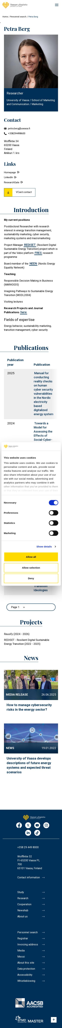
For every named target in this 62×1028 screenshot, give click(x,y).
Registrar (22, 938)
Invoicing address (27, 944)
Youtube (37, 825)
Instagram (46, 825)
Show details (44, 546)
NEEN (33, 263)
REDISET (30, 245)
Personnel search (18, 17)
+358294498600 (16, 133)
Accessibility (24, 974)
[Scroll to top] (54, 1020)
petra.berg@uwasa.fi (19, 128)
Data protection (26, 968)
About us (22, 916)
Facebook (19, 825)
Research (22, 898)
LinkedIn (28, 833)
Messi (21, 956)
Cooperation (24, 904)
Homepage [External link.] (10, 172)
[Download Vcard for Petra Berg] (19, 192)
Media (21, 950)
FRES (38, 253)
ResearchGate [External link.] (11, 182)
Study (20, 892)
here (24, 312)
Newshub (22, 910)
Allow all (31, 556)
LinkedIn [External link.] (8, 177)
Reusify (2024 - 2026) (16, 634)
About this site (25, 962)
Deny (31, 578)
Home (5, 17)
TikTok (37, 833)
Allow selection (31, 567)
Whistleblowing (26, 980)
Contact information (28, 877)
